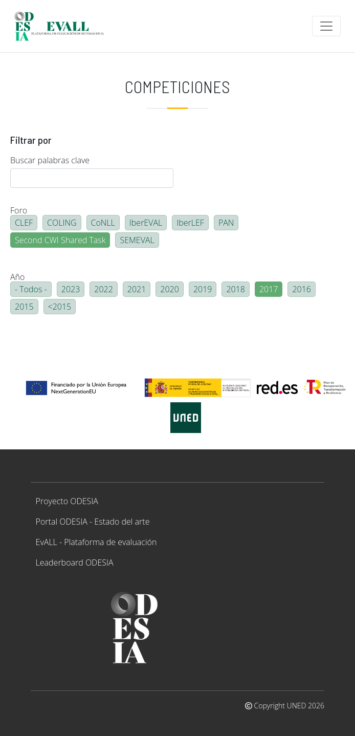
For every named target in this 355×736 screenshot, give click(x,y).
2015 (24, 306)
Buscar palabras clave (50, 160)
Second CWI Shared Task (60, 240)
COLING (62, 222)
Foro (18, 210)
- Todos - (31, 289)
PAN (226, 222)
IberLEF (190, 222)
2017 (268, 289)
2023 (70, 289)
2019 (202, 289)
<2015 (60, 306)
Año (17, 277)
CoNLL (103, 222)
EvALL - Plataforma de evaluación (96, 542)
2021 (136, 289)
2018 (235, 289)
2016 (301, 289)
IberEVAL (145, 222)
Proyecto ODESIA (67, 501)
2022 (103, 289)
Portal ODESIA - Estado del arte (93, 521)
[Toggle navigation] (326, 26)
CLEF (24, 222)
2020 (169, 289)
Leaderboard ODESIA (75, 562)
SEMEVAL (137, 240)
